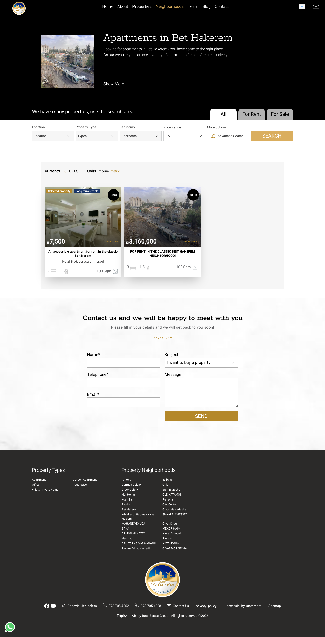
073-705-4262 (115, 606)
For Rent (251, 114)
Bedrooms (127, 127)
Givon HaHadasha (174, 510)
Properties (142, 7)
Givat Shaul (169, 524)
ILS (64, 171)
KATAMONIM (170, 544)
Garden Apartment (85, 480)
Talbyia (167, 480)
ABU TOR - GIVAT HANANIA (139, 544)
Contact (222, 7)
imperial (104, 171)
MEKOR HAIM (171, 529)
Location (38, 127)
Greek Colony (130, 490)
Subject (171, 355)
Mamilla (127, 500)
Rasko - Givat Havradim (137, 549)
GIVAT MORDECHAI (175, 549)
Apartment (39, 480)
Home (107, 7)
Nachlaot (127, 539)
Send (201, 416)
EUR (70, 171)
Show (113, 84)
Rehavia (167, 500)
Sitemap (274, 606)
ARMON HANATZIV (134, 534)
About (122, 7)
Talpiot (126, 505)
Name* (93, 355)
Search (271, 136)
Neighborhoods (170, 7)
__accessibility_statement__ (244, 606)
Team (193, 7)
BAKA (125, 529)
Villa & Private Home (45, 490)
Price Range (172, 127)
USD (77, 171)
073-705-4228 (147, 606)
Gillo (165, 485)
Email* (93, 394)
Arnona (126, 480)
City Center (169, 505)
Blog (207, 7)
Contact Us (177, 606)
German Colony (132, 485)
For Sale (280, 114)
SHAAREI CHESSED (174, 515)
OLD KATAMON (172, 495)
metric (115, 171)
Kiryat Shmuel (171, 534)
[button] (10, 627)
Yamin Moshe (171, 490)
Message (173, 375)
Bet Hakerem (130, 510)
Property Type (86, 127)
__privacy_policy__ (206, 606)
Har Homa (128, 495)
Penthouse (80, 485)
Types (97, 136)
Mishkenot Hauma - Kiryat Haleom (138, 517)
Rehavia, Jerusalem (78, 606)
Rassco (167, 539)
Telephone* (97, 375)
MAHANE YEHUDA (133, 524)
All (223, 114)
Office (35, 485)
